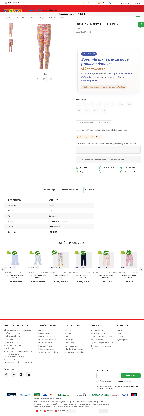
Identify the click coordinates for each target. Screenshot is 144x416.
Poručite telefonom (67, 14)
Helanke (39, 18)
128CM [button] (79, 111)
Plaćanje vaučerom (45, 343)
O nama (119, 330)
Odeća (33, 18)
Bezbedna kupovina (98, 330)
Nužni (41, 410)
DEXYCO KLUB (55, 8)
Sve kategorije (30, 8)
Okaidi (68, 8)
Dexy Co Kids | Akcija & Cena (13, 18)
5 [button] (78, 105)
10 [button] (99, 105)
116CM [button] (129, 105)
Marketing (61, 410)
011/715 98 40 (80, 14)
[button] (14, 267)
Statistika (50, 410)
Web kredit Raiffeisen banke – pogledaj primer (102, 159)
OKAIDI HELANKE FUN (61, 276)
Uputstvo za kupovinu (46, 333)
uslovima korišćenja (124, 381)
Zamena (67, 336)
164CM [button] (104, 111)
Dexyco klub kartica (98, 333)
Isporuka (68, 333)
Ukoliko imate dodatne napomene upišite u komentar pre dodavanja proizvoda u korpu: (106, 144)
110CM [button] (121, 105)
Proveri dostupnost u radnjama (64, 190)
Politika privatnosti (45, 346)
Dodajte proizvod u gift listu (88, 137)
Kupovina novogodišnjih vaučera (102, 343)
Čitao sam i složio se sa (115, 381)
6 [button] (85, 105)
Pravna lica (42, 330)
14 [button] (113, 105)
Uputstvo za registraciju (46, 336)
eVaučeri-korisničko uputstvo (101, 336)
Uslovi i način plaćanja (46, 349)
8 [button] (92, 105)
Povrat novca (69, 343)
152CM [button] (96, 111)
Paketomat (68, 330)
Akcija (43, 8)
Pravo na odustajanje (72, 346)
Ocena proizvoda (34, 190)
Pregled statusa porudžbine (74, 352)
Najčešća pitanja (122, 340)
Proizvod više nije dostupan (94, 123)
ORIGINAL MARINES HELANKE (15, 276)
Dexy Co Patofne (97, 340)
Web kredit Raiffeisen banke (48, 352)
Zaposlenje (121, 336)
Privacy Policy (135, 386)
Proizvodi (26, 18)
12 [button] (106, 105)
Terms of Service (104, 388)
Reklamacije (69, 340)
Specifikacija (13, 190)
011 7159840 (15, 333)
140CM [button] (87, 111)
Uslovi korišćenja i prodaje (74, 349)
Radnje (119, 333)
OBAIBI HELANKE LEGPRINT (106, 276)
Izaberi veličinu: (81, 100)
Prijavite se (130, 375)
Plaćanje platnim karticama (47, 340)
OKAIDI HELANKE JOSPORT (83, 276)
